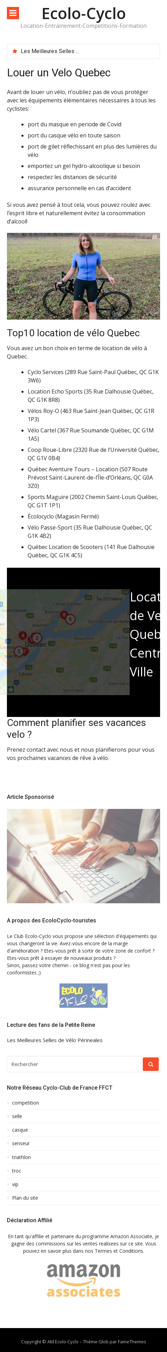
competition (25, 1103)
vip (15, 1184)
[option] (88, 51)
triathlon (21, 1157)
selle (17, 1116)
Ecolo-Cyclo (83, 13)
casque (20, 1130)
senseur (21, 1143)
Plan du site (25, 1198)
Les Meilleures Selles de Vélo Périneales (71, 51)
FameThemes (132, 1341)
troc (16, 1171)
